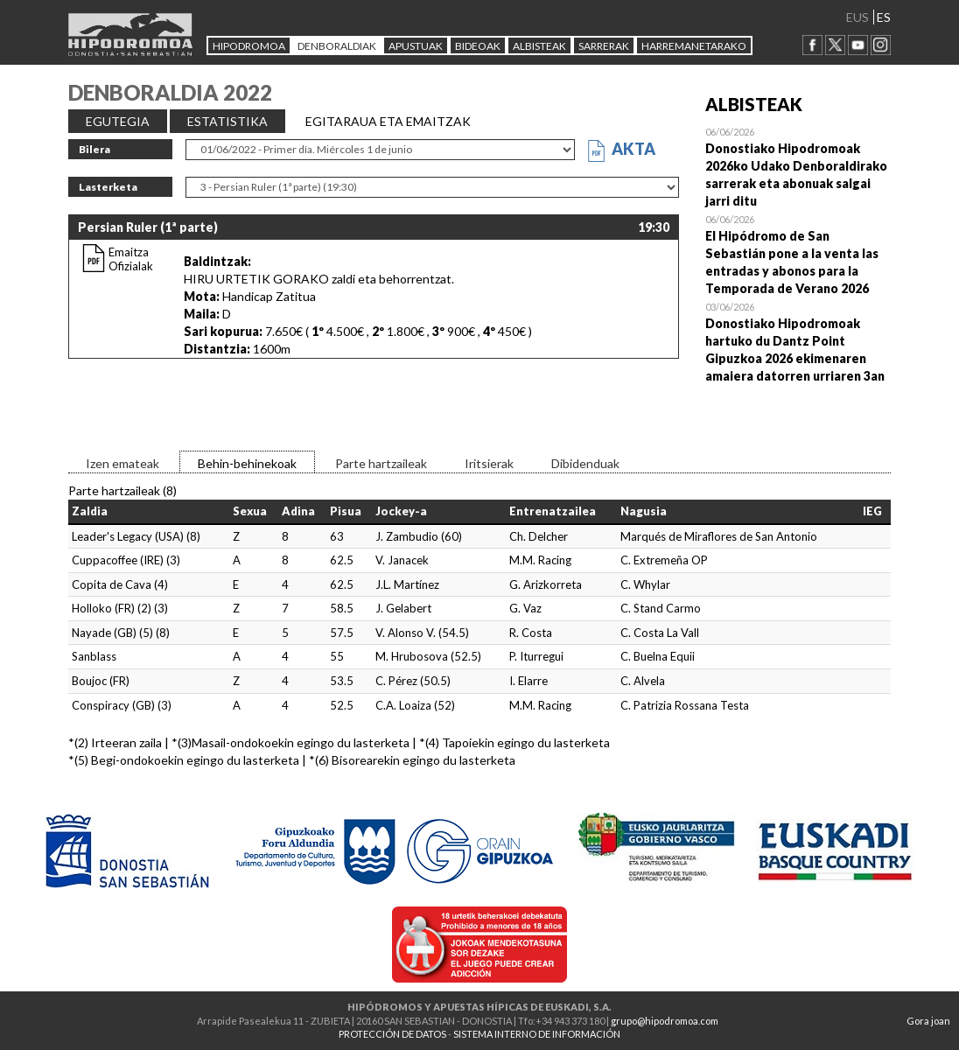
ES (884, 17)
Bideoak (477, 45)
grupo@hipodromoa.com (664, 1020)
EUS (857, 17)
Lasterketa (108, 186)
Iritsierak (489, 463)
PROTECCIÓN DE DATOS (392, 1034)
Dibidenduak (585, 463)
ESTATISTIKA (227, 121)
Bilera (94, 149)
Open (798, 166)
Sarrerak (603, 45)
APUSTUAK (415, 45)
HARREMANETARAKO (693, 45)
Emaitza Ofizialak (130, 259)
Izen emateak (122, 463)
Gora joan (928, 1020)
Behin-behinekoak (247, 463)
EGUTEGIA (118, 121)
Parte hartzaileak (381, 463)
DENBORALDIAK (337, 45)
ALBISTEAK (539, 45)
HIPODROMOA (249, 45)
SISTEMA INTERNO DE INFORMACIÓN (536, 1034)
